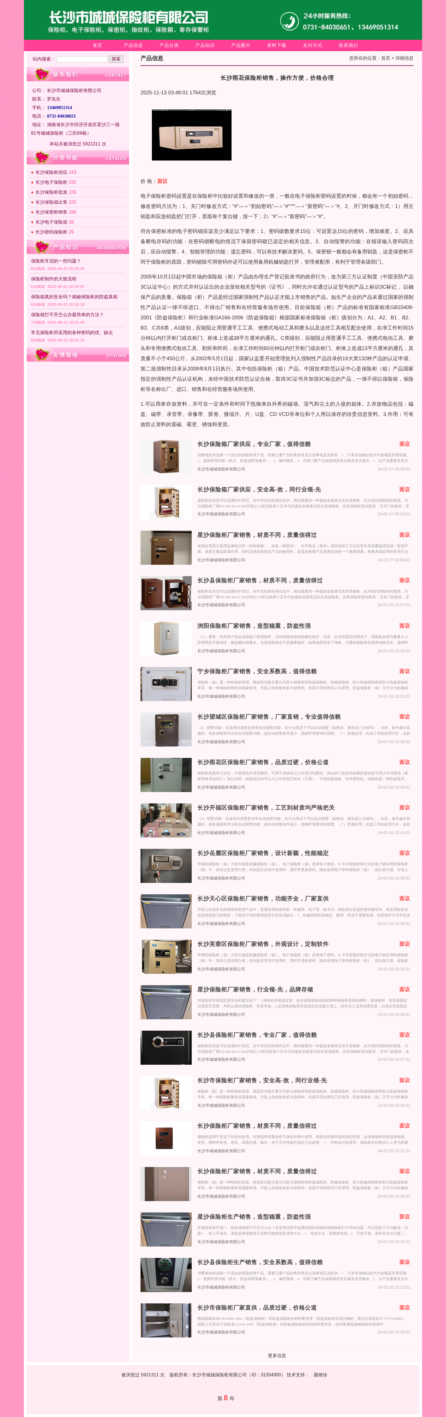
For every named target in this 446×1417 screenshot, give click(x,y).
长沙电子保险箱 (51, 222)
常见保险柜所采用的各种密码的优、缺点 (72, 332)
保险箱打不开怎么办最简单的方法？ (67, 314)
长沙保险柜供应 (51, 172)
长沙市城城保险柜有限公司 (221, 469)
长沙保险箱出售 (51, 202)
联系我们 (348, 45)
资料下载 (276, 45)
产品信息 (133, 45)
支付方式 (312, 45)
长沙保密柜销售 (51, 212)
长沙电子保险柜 (51, 182)
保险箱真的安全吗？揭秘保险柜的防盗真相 (74, 296)
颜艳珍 (320, 1374)
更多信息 (277, 1355)
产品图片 (241, 45)
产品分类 (169, 45)
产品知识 (205, 45)
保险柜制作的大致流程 (54, 278)
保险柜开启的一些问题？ (56, 261)
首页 (97, 45)
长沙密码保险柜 (51, 232)
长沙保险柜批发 (51, 192)
